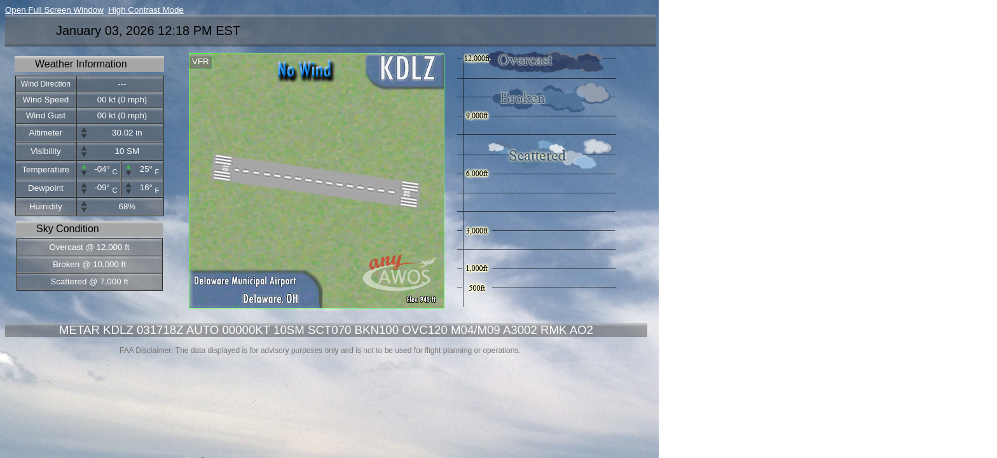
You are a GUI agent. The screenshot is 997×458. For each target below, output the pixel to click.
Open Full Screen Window (54, 10)
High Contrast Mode (146, 10)
